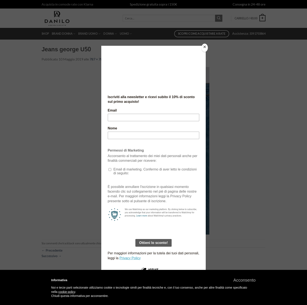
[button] (244, 280)
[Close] (204, 48)
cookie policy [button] (66, 292)
